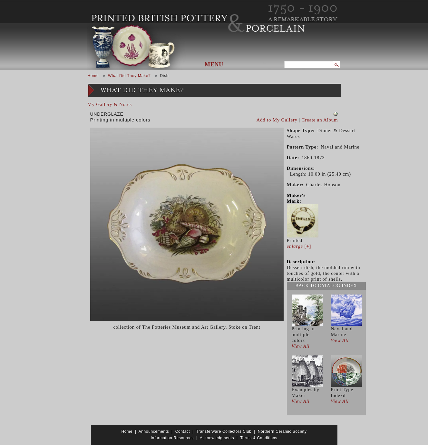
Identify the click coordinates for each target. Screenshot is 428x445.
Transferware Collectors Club (224, 431)
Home (93, 75)
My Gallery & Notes (110, 104)
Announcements (154, 431)
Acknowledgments (217, 438)
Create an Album (320, 119)
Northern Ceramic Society (282, 431)
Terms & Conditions (258, 438)
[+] (299, 246)
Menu (214, 64)
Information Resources (172, 438)
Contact (182, 431)
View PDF (335, 113)
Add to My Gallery (277, 119)
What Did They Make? (129, 75)
